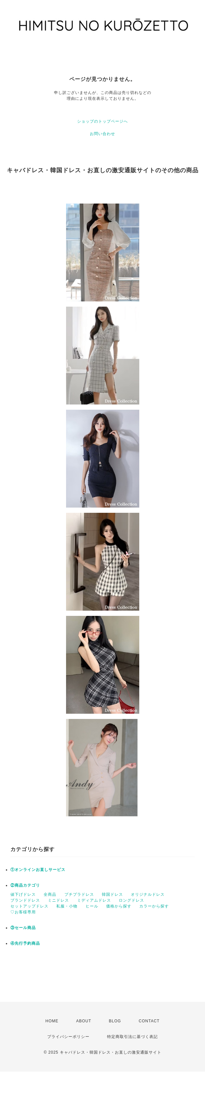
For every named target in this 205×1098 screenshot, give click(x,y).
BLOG (115, 1021)
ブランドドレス (25, 900)
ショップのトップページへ (102, 121)
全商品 (50, 894)
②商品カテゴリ (25, 885)
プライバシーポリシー (68, 1036)
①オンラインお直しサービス (37, 869)
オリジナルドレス (148, 894)
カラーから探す (154, 906)
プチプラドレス (79, 894)
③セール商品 (23, 927)
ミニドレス (58, 900)
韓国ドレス (112, 894)
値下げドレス (23, 894)
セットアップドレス (29, 906)
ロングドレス (131, 900)
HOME (52, 1021)
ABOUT (83, 1021)
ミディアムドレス (94, 900)
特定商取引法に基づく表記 (132, 1036)
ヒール (92, 906)
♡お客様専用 (23, 912)
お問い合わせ (102, 133)
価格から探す (118, 906)
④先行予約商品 (25, 943)
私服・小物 (66, 906)
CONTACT (149, 1021)
